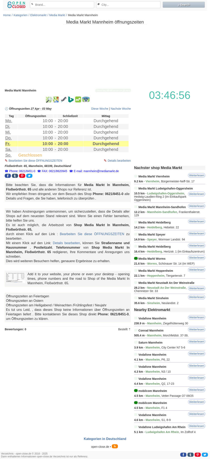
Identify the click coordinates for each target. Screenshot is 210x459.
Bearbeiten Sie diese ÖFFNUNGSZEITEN (35, 160)
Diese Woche (99, 108)
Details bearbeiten (119, 160)
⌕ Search (184, 4)
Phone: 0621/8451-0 (22, 171)
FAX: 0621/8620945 (54, 171)
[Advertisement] (105, 56)
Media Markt (57, 15)
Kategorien (20, 15)
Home (7, 15)
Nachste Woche (121, 108)
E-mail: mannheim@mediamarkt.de (96, 171)
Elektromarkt (38, 15)
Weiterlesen (196, 175)
